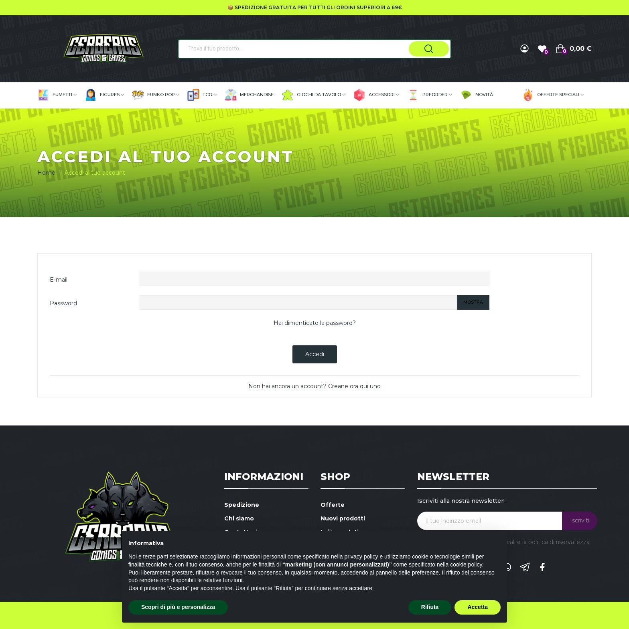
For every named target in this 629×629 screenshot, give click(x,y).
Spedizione (241, 504)
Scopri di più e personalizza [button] (178, 607)
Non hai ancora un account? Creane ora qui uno (314, 386)
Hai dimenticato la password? (315, 323)
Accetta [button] (477, 607)
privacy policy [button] (361, 556)
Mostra (473, 302)
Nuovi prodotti (343, 518)
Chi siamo (239, 518)
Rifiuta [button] (430, 607)
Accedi (314, 354)
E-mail (58, 279)
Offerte (333, 504)
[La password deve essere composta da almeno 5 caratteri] (298, 302)
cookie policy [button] (466, 564)
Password (63, 303)
